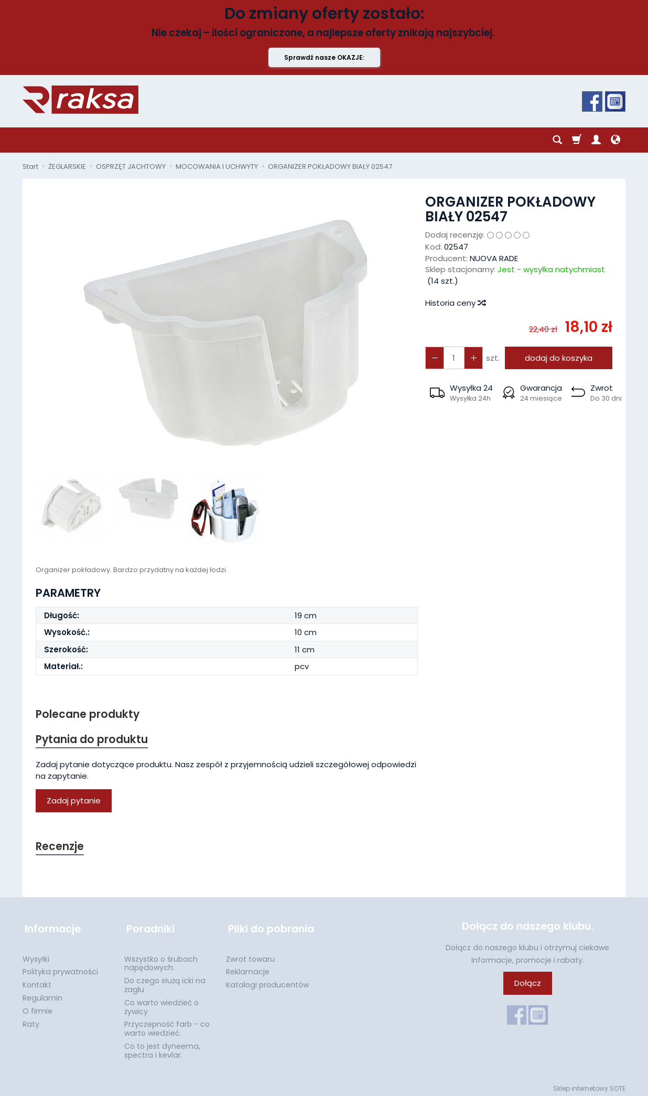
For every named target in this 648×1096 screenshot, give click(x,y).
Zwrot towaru (250, 956)
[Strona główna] (80, 99)
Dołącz (527, 984)
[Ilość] (452, 358)
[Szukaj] (557, 140)
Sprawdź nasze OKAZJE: (324, 57)
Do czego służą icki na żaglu (165, 982)
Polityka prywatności (60, 968)
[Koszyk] (577, 140)
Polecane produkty (88, 714)
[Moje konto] (596, 140)
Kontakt (37, 981)
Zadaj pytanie (74, 801)
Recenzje (60, 847)
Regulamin (42, 995)
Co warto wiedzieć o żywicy (161, 1004)
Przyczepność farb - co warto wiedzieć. (167, 1025)
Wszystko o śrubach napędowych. (161, 960)
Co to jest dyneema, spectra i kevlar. (162, 1047)
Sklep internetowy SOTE (589, 1085)
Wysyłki (36, 956)
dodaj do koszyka (557, 357)
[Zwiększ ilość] (434, 358)
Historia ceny (455, 302)
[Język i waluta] (615, 140)
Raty (31, 1021)
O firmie (37, 1008)
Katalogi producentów (267, 981)
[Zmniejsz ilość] (472, 358)
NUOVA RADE (494, 258)
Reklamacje (247, 968)
